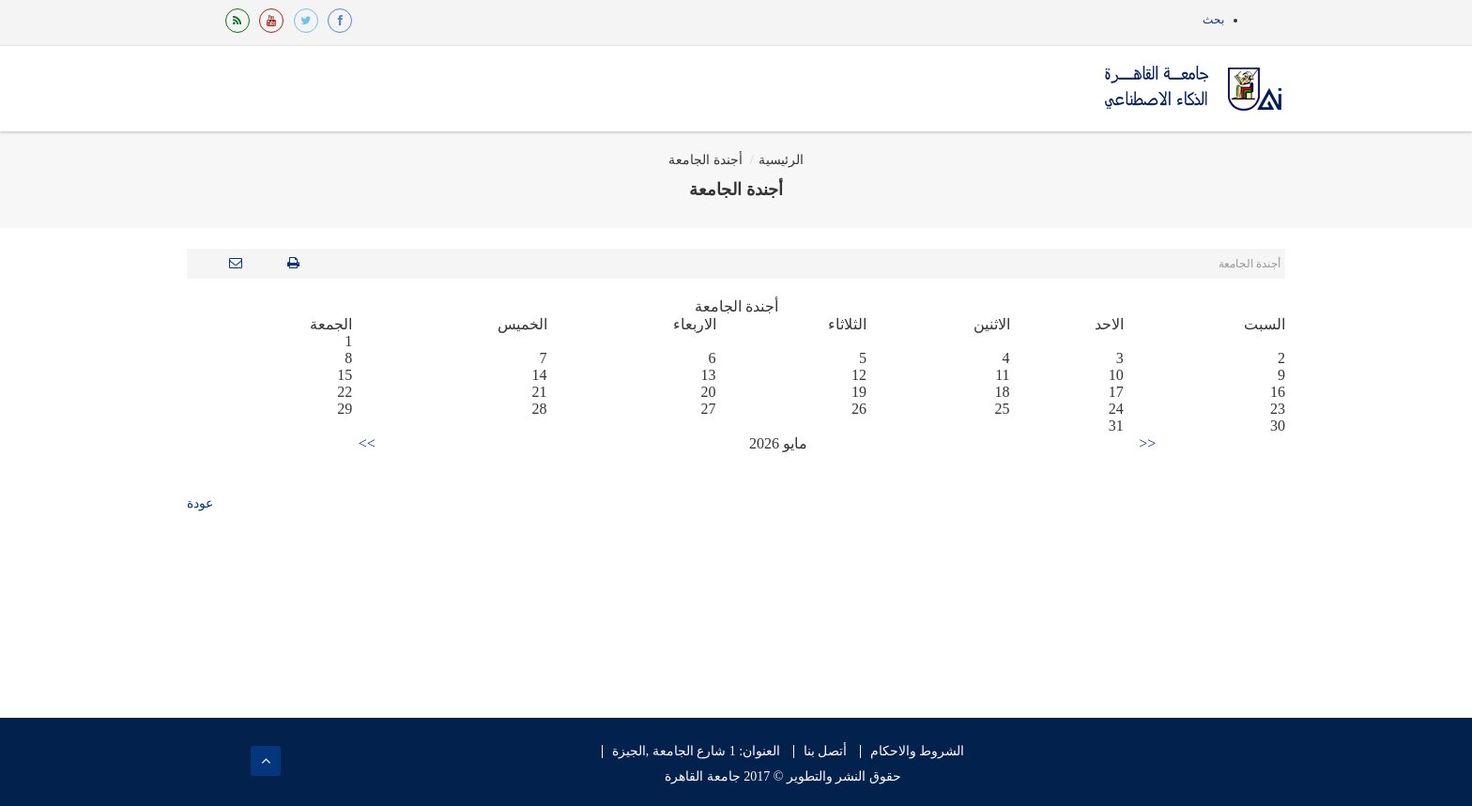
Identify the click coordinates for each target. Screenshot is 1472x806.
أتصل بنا (826, 751)
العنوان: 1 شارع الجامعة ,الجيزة (696, 751)
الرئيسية (781, 160)
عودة (200, 503)
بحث (1213, 19)
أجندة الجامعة (705, 160)
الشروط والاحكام (917, 751)
